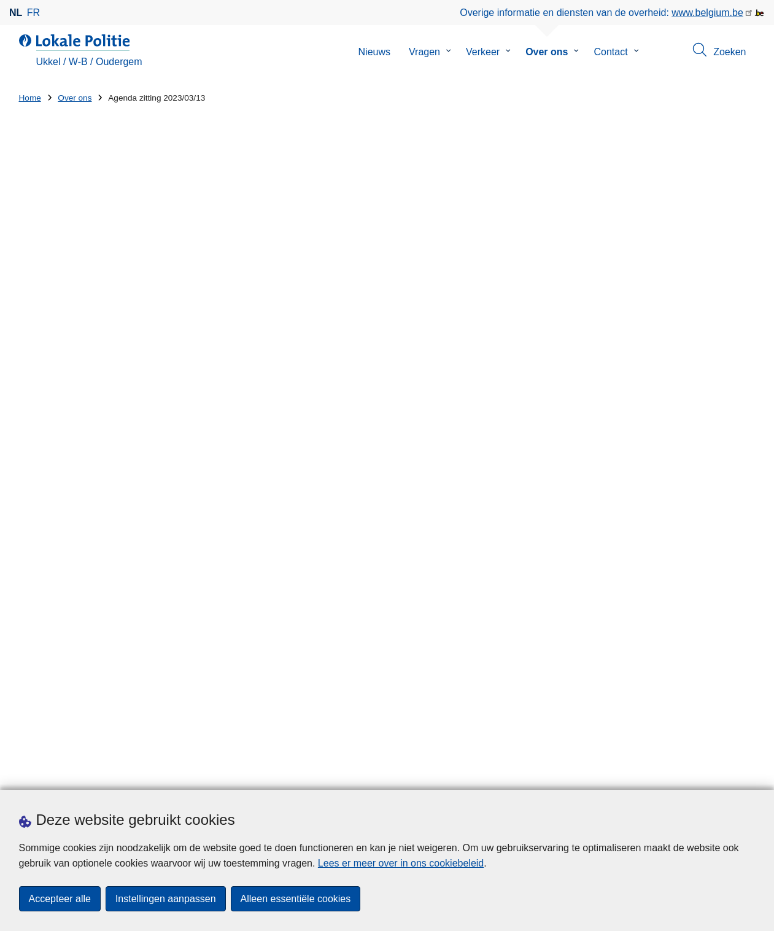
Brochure (48, 304)
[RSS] (748, 773)
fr (33, 12)
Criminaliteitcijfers (66, 378)
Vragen (424, 52)
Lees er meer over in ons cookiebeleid (401, 863)
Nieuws (374, 52)
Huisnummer (235, 610)
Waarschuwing (60, 354)
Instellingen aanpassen (165, 899)
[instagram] (724, 773)
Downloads (152, 774)
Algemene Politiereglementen (92, 403)
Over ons (546, 52)
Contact (610, 52)
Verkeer (483, 52)
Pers (197, 774)
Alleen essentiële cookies (296, 899)
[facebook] (700, 773)
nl (15, 12)
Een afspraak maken (64, 774)
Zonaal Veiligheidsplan (77, 428)
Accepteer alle (60, 899)
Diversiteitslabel (480, 559)
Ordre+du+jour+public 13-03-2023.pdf (383, 381)
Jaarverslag (53, 328)
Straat (32, 610)
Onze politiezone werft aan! (492, 601)
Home (30, 97)
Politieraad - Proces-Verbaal (89, 453)
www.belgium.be (707, 12)
